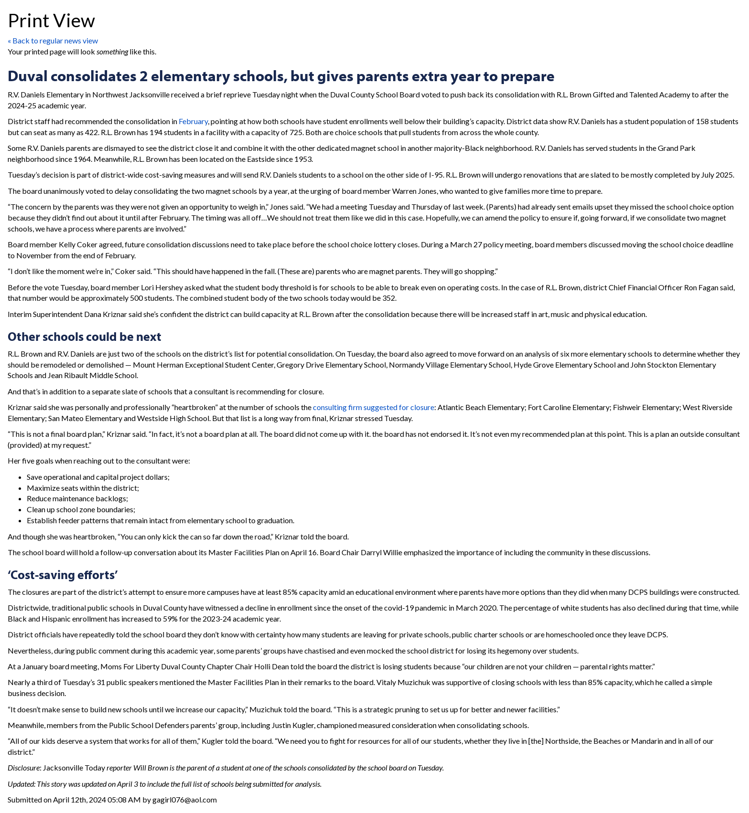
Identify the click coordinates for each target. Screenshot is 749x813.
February (193, 121)
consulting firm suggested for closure (373, 407)
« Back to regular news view (53, 40)
